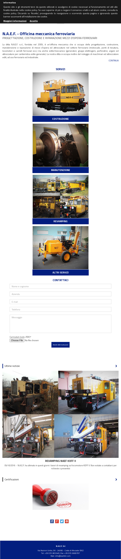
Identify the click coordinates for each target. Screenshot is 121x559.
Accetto (34, 20)
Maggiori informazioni (15, 20)
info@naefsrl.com (63, 555)
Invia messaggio (60, 344)
